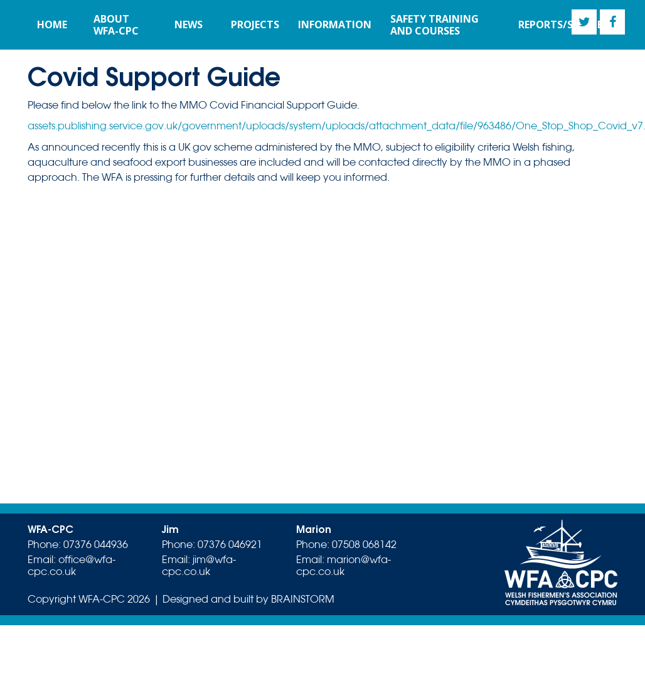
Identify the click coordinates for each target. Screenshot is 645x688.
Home (52, 24)
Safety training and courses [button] (434, 25)
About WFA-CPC (116, 25)
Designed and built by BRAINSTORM (248, 599)
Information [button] (334, 24)
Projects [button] (255, 24)
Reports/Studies (563, 24)
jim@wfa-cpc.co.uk (199, 566)
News (188, 24)
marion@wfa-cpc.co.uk (343, 566)
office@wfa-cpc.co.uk (71, 566)
